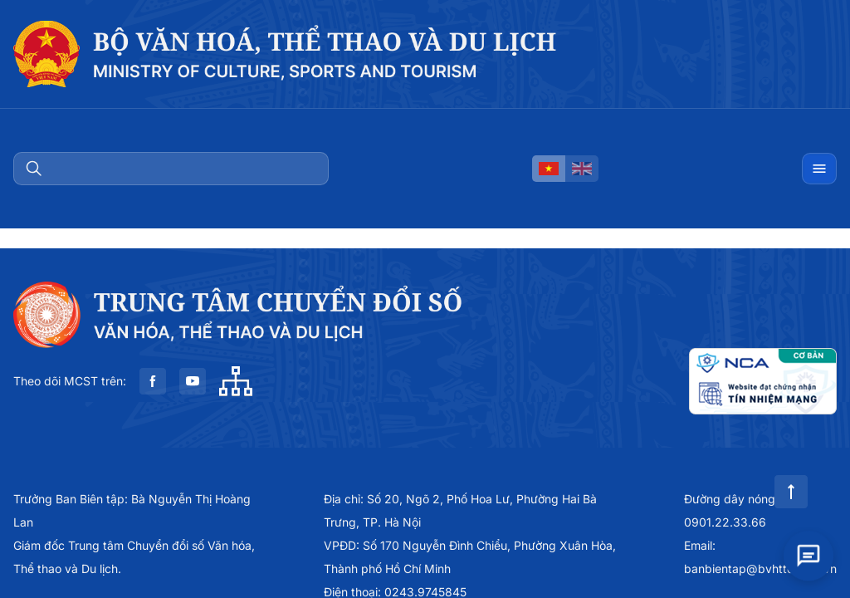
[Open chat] (808, 551)
